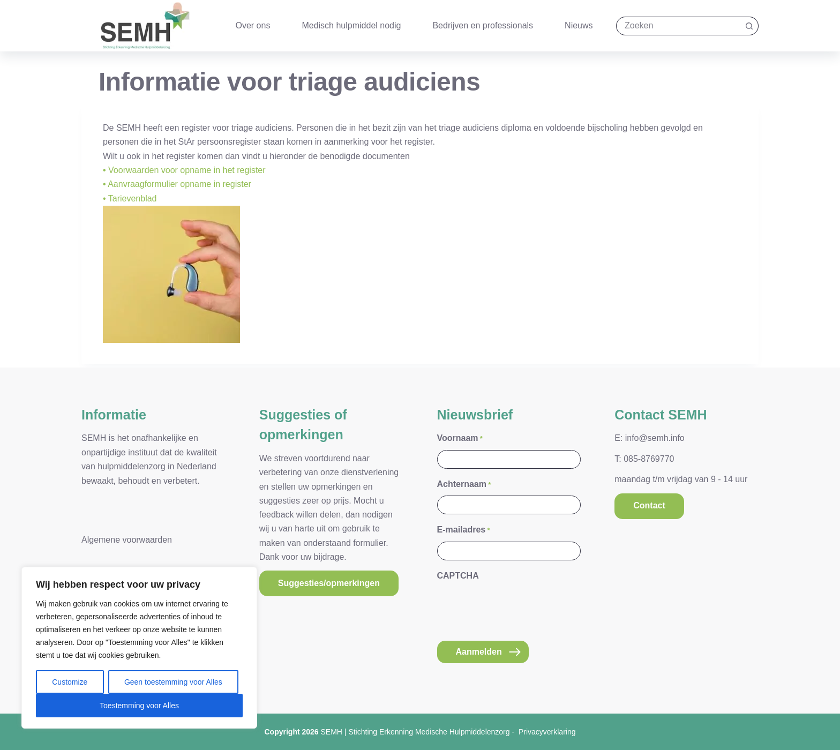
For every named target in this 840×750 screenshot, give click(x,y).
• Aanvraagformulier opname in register (177, 184)
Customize (69, 682)
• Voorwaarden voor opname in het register (184, 170)
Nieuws (578, 25)
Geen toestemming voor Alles (173, 682)
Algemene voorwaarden (126, 536)
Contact (649, 502)
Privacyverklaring (547, 732)
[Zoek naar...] (678, 26)
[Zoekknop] (749, 26)
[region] (139, 648)
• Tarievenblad (129, 198)
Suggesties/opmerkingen (329, 579)
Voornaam (460, 435)
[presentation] (518, 605)
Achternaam (464, 481)
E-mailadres (463, 526)
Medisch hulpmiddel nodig (351, 25)
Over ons (253, 25)
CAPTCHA (458, 572)
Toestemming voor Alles (139, 705)
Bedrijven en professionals (482, 25)
